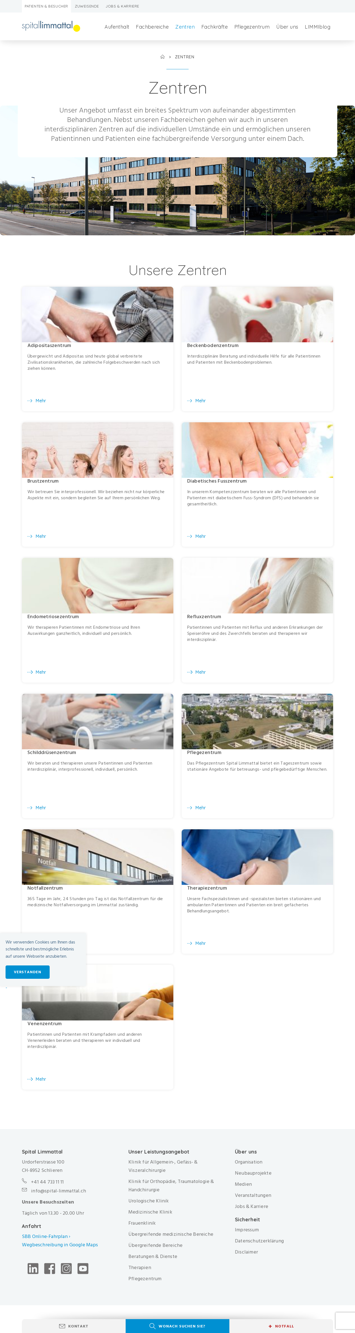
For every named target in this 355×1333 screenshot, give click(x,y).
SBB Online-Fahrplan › (46, 1239)
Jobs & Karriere (122, 6)
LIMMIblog (317, 27)
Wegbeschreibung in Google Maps (60, 1248)
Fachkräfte (214, 27)
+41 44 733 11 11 (47, 1185)
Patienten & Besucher (46, 6)
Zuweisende (87, 6)
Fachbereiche (152, 27)
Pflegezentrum (252, 27)
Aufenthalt (117, 27)
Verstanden (27, 972)
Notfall (281, 1326)
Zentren (185, 27)
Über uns (287, 27)
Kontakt (78, 1326)
